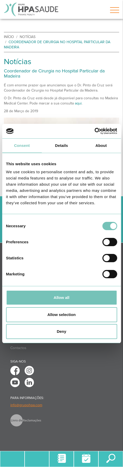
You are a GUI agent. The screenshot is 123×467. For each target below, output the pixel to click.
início (9, 37)
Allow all (61, 297)
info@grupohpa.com (26, 405)
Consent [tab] (22, 145)
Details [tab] (61, 145)
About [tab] (101, 145)
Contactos (18, 348)
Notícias (27, 37)
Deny (61, 331)
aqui (78, 103)
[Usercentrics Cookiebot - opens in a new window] (94, 131)
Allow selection (61, 314)
